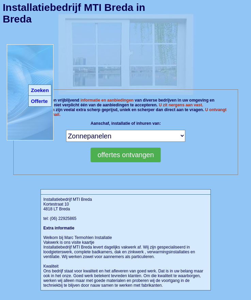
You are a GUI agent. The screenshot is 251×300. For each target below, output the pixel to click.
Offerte (39, 101)
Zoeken (40, 90)
